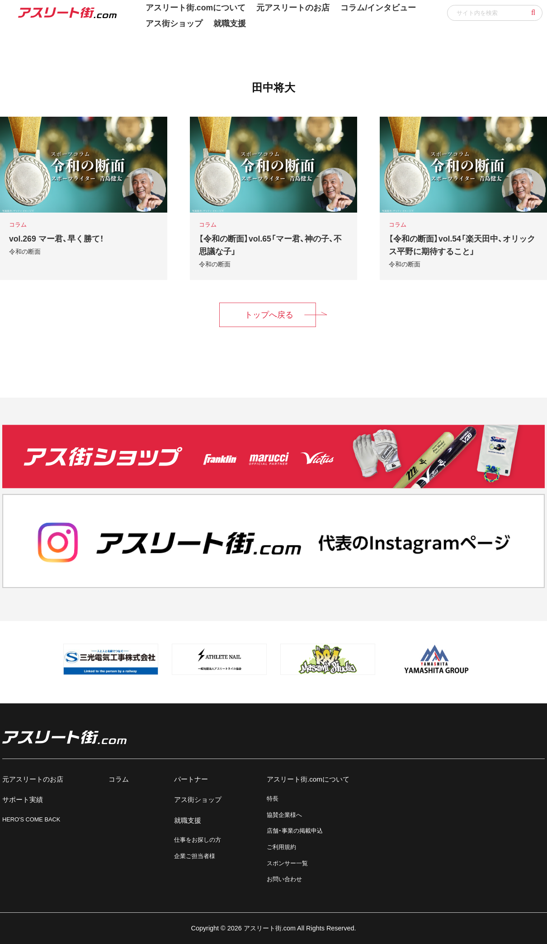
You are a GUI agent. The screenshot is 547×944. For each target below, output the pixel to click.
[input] (494, 13)
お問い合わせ (284, 879)
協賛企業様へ (284, 814)
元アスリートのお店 (32, 779)
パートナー (191, 779)
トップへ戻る (269, 314)
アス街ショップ (174, 23)
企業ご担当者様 (194, 856)
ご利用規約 (281, 847)
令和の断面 (25, 251)
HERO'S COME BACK (31, 819)
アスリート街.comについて (308, 779)
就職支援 (229, 23)
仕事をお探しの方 (197, 839)
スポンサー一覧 (287, 863)
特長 (272, 798)
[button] (533, 13)
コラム (118, 779)
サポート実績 (22, 799)
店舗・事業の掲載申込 (295, 830)
